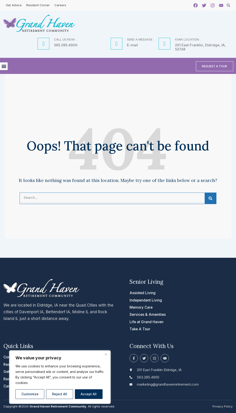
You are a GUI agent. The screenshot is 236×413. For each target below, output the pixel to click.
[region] (60, 377)
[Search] (210, 199)
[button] (228, 5)
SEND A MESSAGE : (140, 39)
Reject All (59, 394)
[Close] (106, 354)
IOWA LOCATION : (188, 39)
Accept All (89, 394)
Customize (29, 394)
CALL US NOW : (65, 39)
